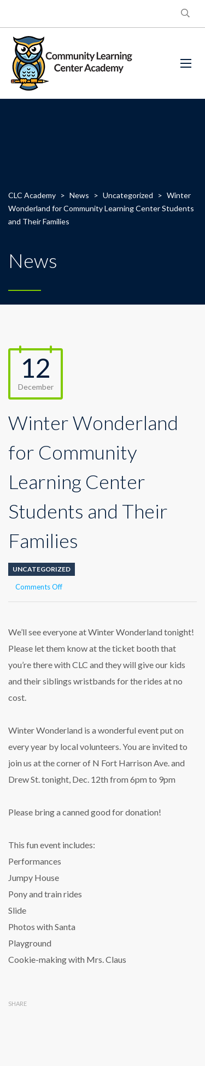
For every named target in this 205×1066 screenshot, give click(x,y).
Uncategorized (42, 569)
